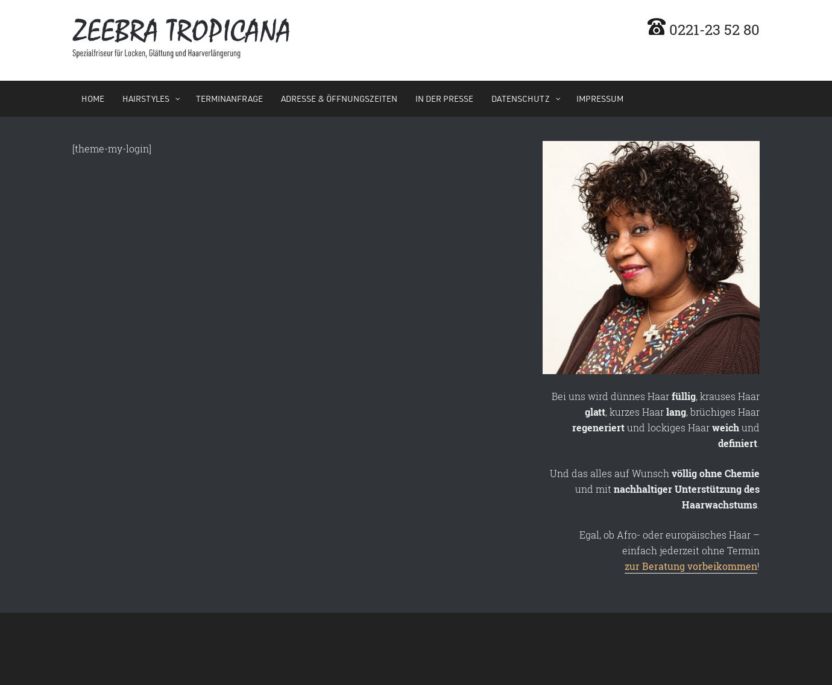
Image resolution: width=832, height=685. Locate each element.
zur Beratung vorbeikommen (691, 566)
